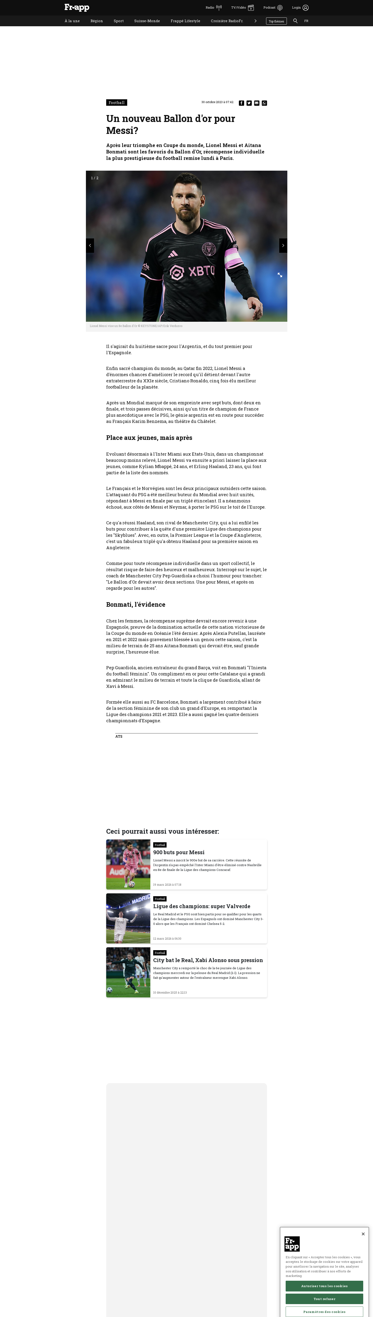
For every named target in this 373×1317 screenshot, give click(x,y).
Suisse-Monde (143, 26)
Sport (115, 26)
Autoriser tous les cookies (324, 1309)
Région (93, 26)
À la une (68, 26)
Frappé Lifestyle (182, 26)
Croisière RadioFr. (223, 26)
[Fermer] (363, 1256)
